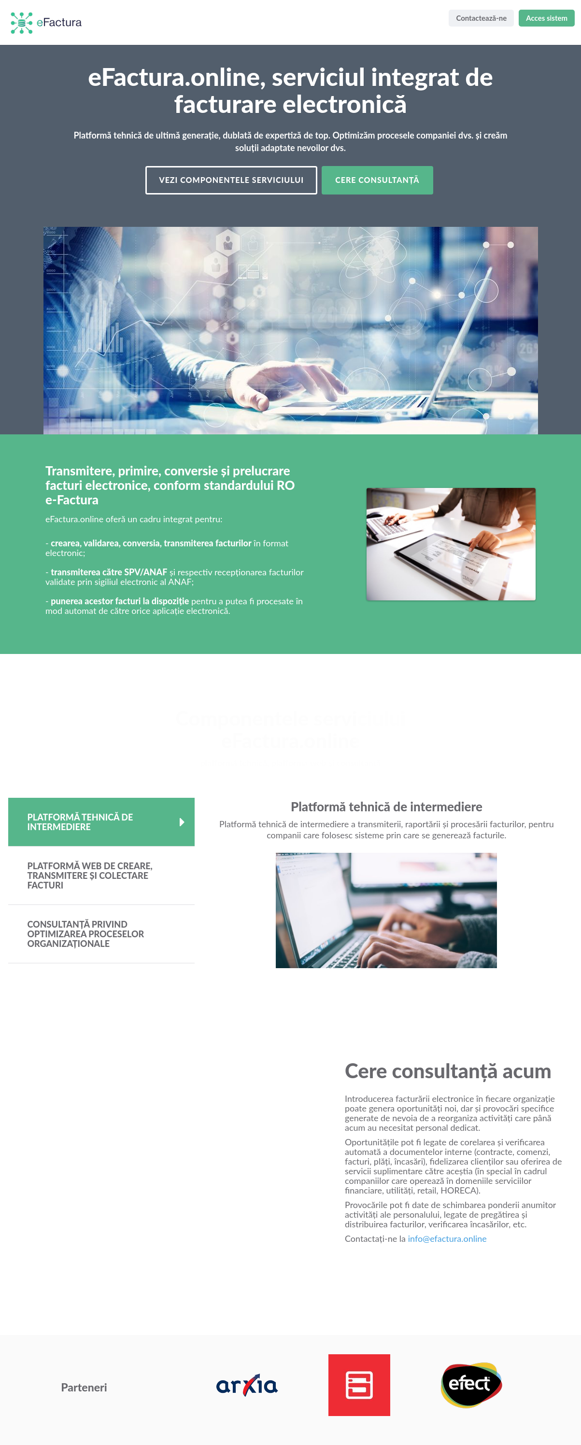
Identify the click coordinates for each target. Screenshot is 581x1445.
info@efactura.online (447, 1238)
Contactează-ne (481, 18)
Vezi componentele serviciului (231, 179)
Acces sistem (546, 18)
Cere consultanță (377, 179)
